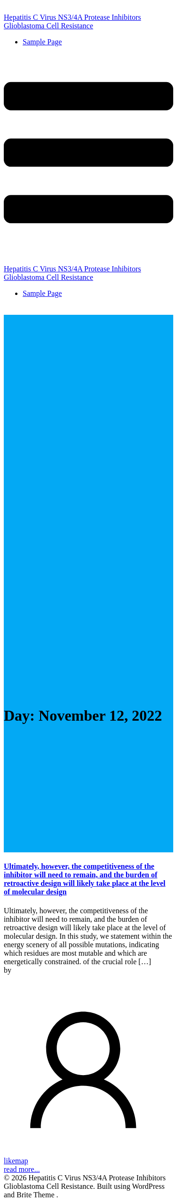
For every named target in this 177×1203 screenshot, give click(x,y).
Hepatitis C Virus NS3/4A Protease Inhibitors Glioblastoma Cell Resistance (72, 21)
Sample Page (42, 42)
